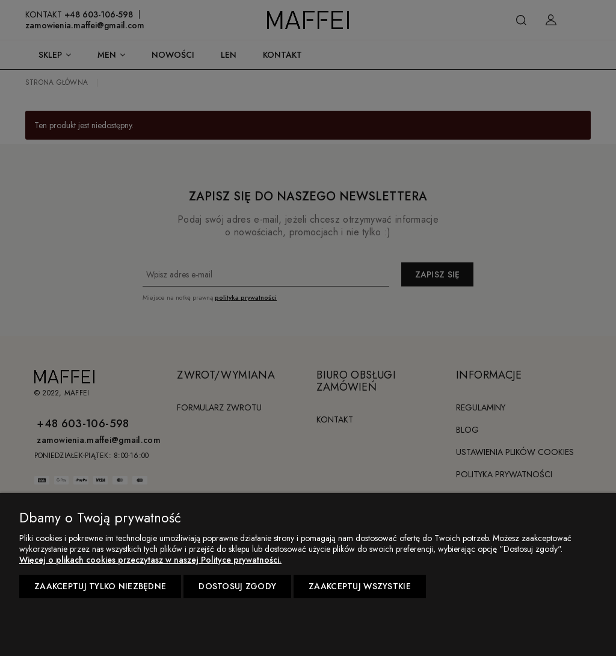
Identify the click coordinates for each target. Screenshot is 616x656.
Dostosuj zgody (237, 586)
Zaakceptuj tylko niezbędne (100, 586)
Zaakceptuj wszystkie (360, 586)
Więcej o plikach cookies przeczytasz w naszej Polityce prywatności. (150, 560)
